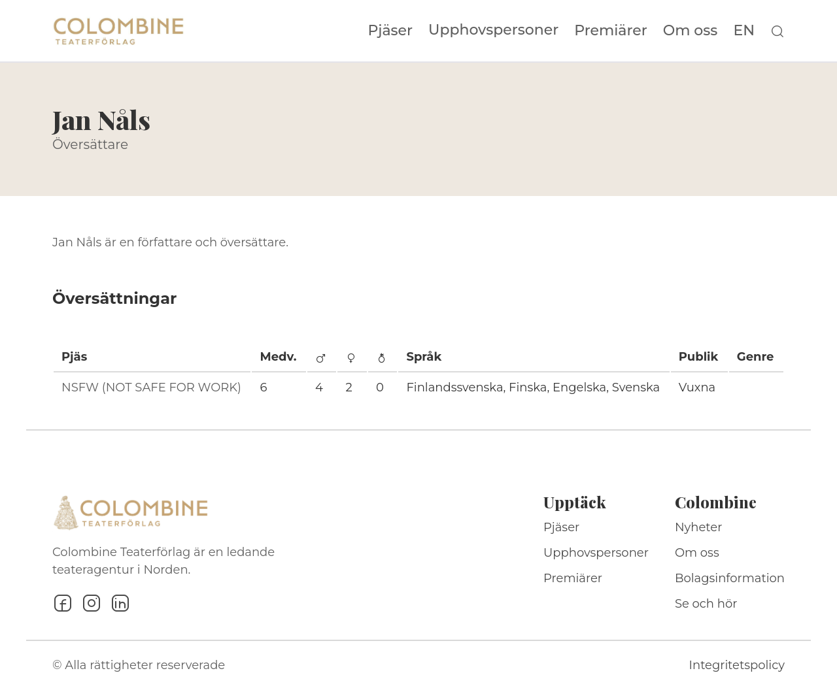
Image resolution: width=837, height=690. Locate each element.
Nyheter (699, 527)
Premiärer (610, 31)
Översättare (90, 144)
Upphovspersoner (493, 30)
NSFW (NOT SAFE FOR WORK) (151, 387)
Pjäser (390, 31)
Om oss (690, 31)
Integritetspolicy (737, 665)
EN (744, 31)
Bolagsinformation (730, 578)
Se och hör (706, 604)
